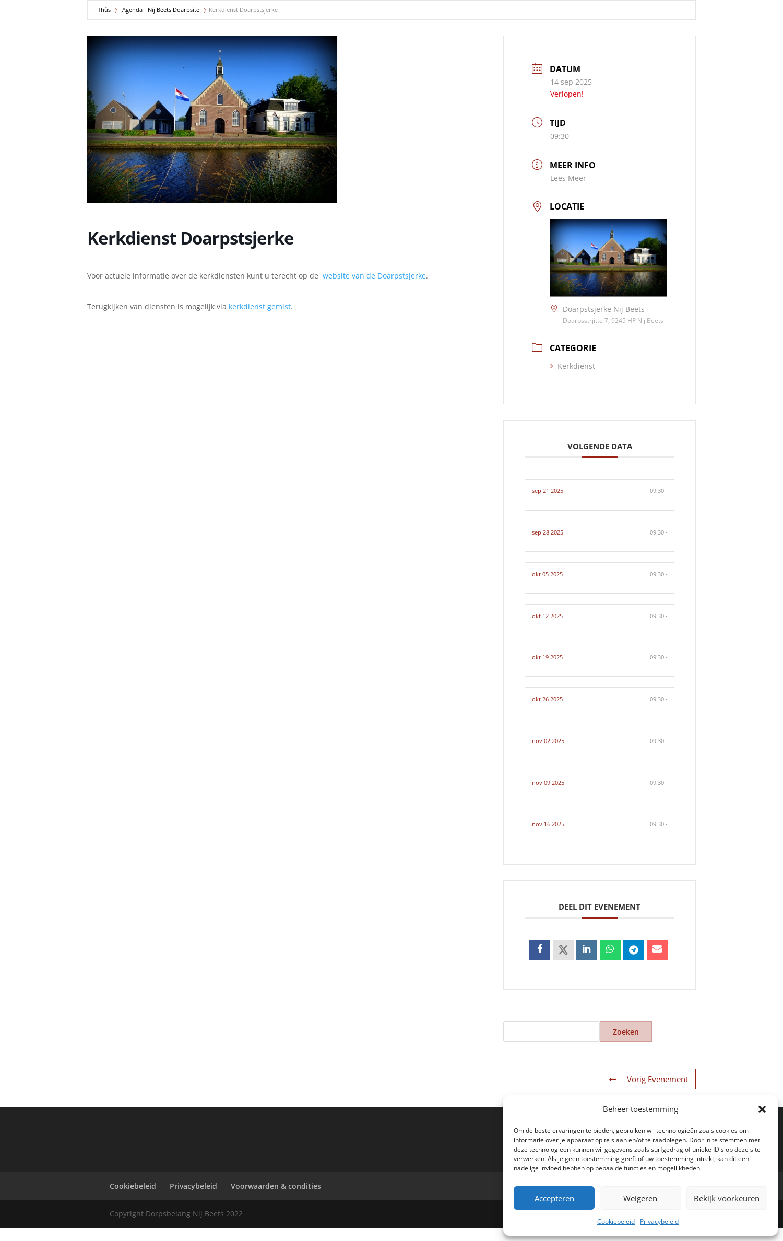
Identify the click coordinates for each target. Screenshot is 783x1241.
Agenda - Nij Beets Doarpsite (160, 10)
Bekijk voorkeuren (727, 1198)
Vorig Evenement (649, 1092)
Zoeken (626, 1045)
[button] (762, 1109)
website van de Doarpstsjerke (374, 276)
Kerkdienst (572, 366)
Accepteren (554, 1198)
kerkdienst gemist (260, 306)
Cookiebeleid (616, 1221)
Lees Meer (568, 178)
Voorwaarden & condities (276, 1199)
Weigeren (640, 1198)
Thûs (104, 10)
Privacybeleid (659, 1221)
